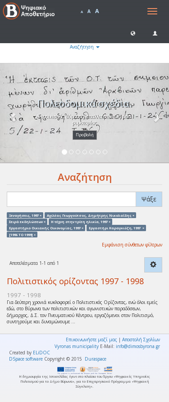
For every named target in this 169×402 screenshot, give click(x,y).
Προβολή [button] (85, 135)
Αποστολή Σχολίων (141, 339)
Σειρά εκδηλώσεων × (27, 221)
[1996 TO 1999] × (22, 234)
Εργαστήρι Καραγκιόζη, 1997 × (116, 228)
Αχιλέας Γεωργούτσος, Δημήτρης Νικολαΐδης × (90, 215)
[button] (133, 33)
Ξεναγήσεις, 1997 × (25, 215)
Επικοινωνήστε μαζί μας (91, 339)
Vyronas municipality (77, 346)
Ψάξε (149, 199)
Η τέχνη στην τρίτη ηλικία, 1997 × (80, 221)
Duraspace (95, 359)
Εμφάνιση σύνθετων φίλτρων (132, 244)
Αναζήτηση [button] (85, 47)
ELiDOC (41, 352)
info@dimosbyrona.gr (138, 346)
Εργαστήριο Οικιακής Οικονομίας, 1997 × (46, 228)
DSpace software (26, 359)
